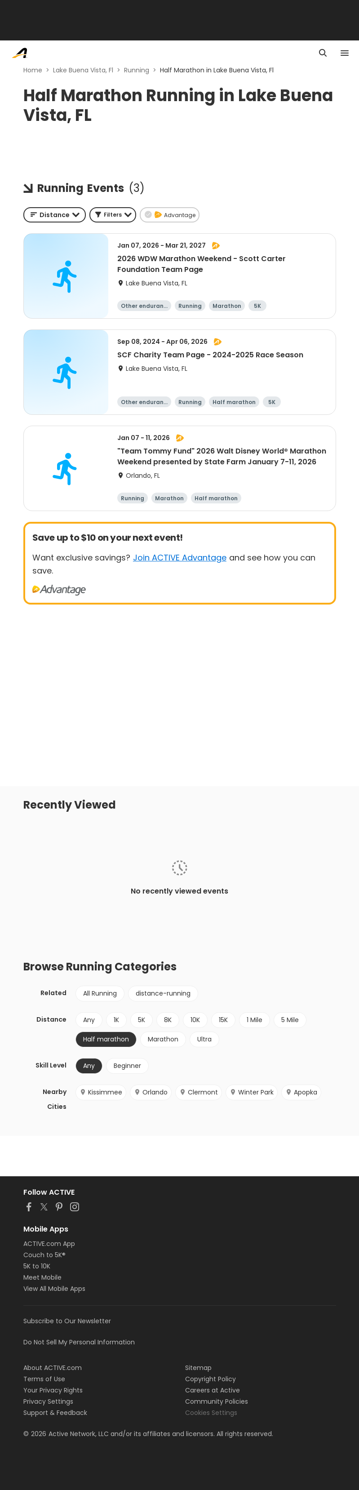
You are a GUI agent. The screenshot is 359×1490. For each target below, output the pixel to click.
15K (223, 1019)
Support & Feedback (55, 1412)
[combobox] (54, 214)
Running (136, 70)
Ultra (204, 1039)
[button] (112, 214)
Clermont (198, 1092)
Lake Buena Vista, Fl (83, 70)
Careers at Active (212, 1390)
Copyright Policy (210, 1378)
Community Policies (216, 1401)
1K (116, 1019)
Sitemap (198, 1367)
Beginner (127, 1065)
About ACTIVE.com (52, 1367)
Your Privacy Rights (53, 1390)
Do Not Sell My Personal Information (79, 1342)
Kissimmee (101, 1092)
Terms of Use (44, 1378)
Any (89, 1019)
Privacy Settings (48, 1401)
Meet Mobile (42, 1277)
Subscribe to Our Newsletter (67, 1321)
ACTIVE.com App (49, 1243)
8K (168, 1019)
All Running (100, 993)
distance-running (163, 993)
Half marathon (106, 1039)
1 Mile (254, 1019)
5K (141, 1019)
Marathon (163, 1039)
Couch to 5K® (44, 1254)
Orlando (151, 1092)
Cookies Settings (211, 1412)
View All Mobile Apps (54, 1288)
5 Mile (290, 1019)
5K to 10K (36, 1266)
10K (195, 1019)
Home (32, 70)
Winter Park (252, 1092)
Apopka (301, 1092)
